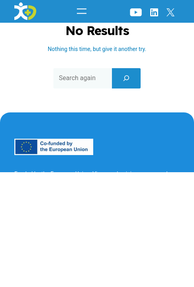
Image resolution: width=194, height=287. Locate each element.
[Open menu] (81, 11)
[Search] (126, 78)
